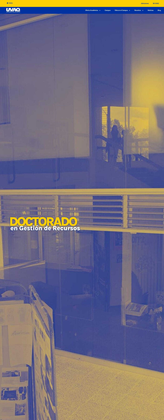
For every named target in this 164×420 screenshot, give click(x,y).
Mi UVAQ (156, 3)
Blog (159, 10)
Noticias (151, 10)
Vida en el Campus (122, 10)
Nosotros (139, 10)
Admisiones (145, 3)
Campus (108, 10)
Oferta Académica (93, 10)
